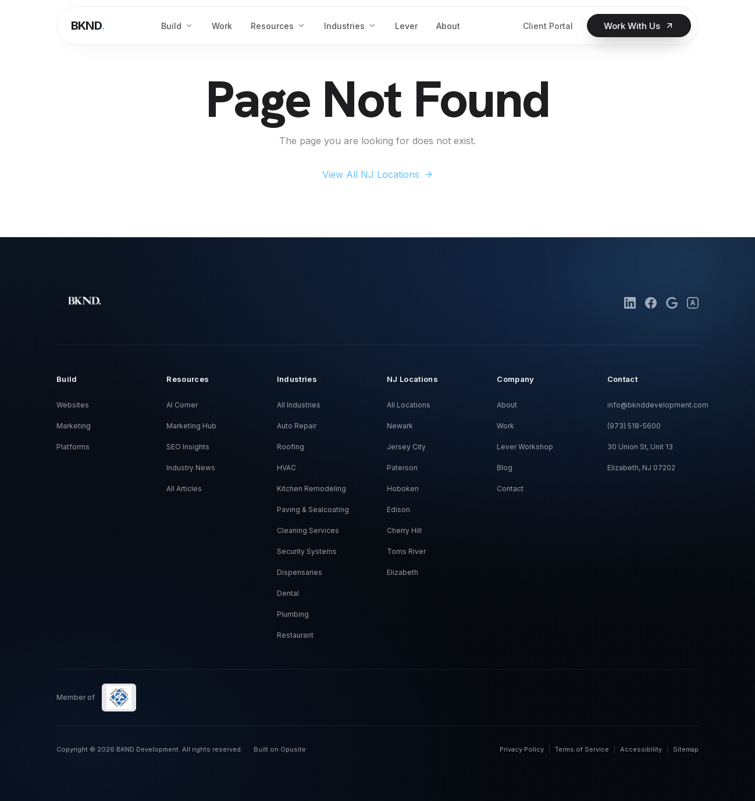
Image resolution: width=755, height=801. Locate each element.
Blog (504, 467)
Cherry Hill (404, 530)
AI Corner (182, 404)
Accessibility (641, 749)
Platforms (73, 446)
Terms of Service (582, 749)
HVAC (286, 467)
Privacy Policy (522, 749)
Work (505, 425)
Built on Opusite (280, 749)
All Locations (408, 404)
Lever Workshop (525, 446)
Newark (400, 425)
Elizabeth (402, 572)
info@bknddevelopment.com (657, 404)
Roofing (290, 446)
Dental (288, 593)
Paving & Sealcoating (313, 509)
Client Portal (548, 26)
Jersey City (406, 446)
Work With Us (639, 25)
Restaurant (295, 635)
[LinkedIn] (630, 303)
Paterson (402, 467)
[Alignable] (693, 303)
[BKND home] (88, 25)
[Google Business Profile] (672, 303)
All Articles (184, 488)
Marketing (73, 425)
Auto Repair (296, 425)
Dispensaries (299, 572)
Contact (510, 488)
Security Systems (307, 551)
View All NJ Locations (377, 174)
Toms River (406, 551)
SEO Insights (187, 446)
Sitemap (686, 749)
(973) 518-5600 (634, 425)
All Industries (298, 404)
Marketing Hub (191, 425)
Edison (398, 509)
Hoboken (403, 488)
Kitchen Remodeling (311, 488)
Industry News (190, 467)
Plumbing (293, 614)
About (507, 404)
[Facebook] (651, 303)
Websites (72, 404)
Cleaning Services (308, 530)
